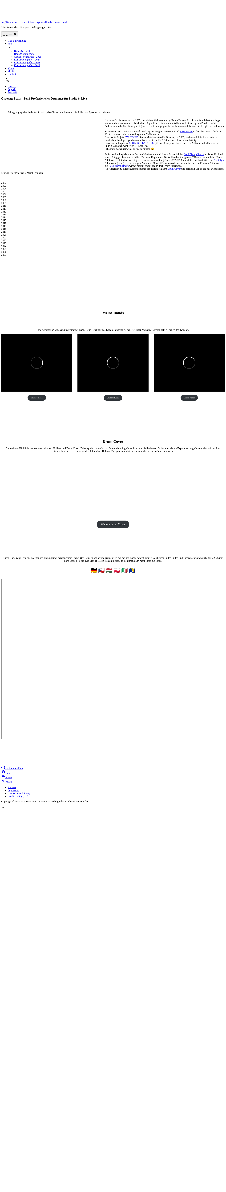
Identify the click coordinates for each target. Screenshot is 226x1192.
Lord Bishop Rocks (194, 154)
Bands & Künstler (23, 51)
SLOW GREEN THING (141, 143)
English (12, 89)
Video (11, 68)
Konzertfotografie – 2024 (27, 59)
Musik (11, 71)
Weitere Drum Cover (113, 524)
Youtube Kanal (37, 398)
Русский (12, 92)
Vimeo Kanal (189, 398)
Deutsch (12, 86)
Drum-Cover (174, 168)
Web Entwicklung (17, 40)
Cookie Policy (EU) (18, 796)
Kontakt (12, 74)
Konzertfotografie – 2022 (27, 65)
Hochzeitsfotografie (24, 53)
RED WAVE (186, 131)
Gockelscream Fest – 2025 (27, 56)
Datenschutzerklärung (19, 793)
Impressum (13, 790)
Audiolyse (219, 160)
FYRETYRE (131, 137)
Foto (10, 43)
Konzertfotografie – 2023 (27, 62)
